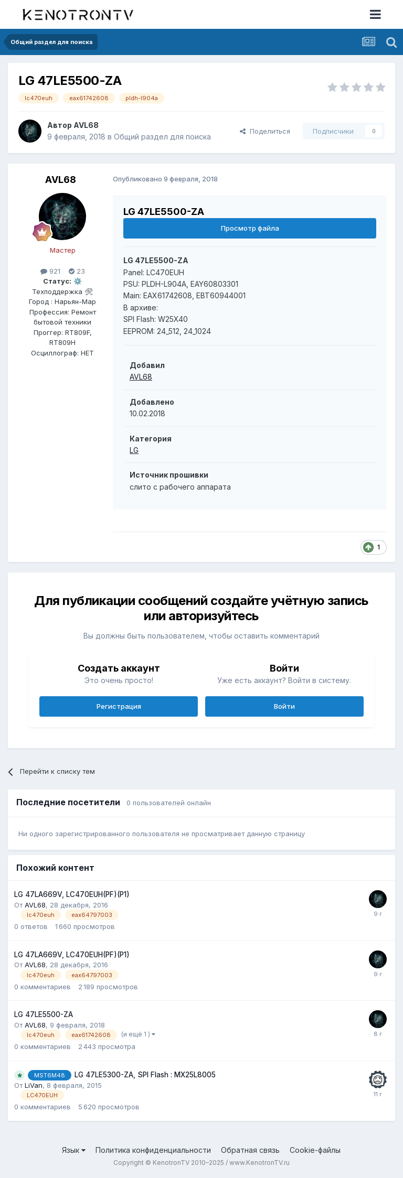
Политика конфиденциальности (153, 1149)
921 (50, 271)
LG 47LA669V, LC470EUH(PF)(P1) (72, 894)
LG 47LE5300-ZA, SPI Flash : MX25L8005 (145, 1075)
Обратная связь (250, 1149)
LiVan (34, 1085)
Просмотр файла (250, 228)
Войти (284, 706)
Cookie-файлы (315, 1149)
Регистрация (119, 706)
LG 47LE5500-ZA (43, 1014)
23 (77, 271)
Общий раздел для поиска (162, 136)
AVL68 (86, 125)
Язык (74, 1149)
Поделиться (265, 131)
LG (134, 450)
